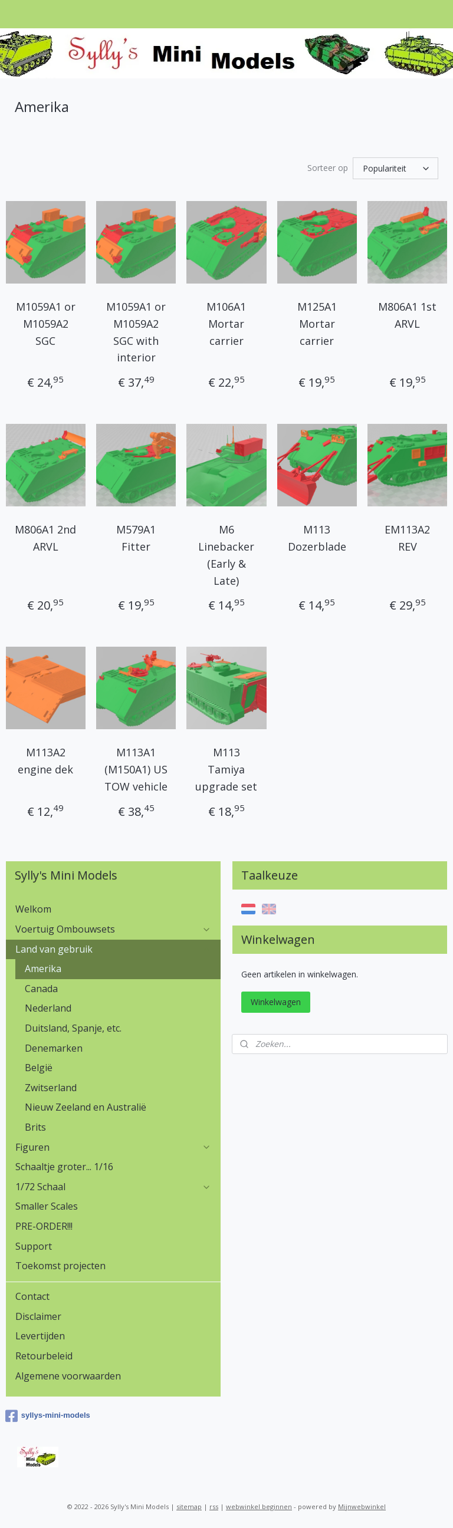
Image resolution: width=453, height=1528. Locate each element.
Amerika (43, 968)
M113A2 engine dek (45, 761)
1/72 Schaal (113, 1186)
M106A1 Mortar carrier (226, 323)
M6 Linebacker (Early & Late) (226, 554)
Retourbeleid (44, 1355)
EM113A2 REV (407, 538)
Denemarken (54, 1048)
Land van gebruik (113, 949)
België (38, 1067)
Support (33, 1246)
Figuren (113, 1147)
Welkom (33, 909)
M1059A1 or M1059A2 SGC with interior (136, 331)
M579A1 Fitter (136, 538)
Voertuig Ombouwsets (113, 929)
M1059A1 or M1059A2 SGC (46, 323)
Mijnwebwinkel (362, 1506)
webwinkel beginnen (259, 1506)
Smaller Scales (46, 1206)
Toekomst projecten (60, 1265)
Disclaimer (38, 1316)
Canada (41, 988)
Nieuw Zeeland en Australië (85, 1107)
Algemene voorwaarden (68, 1375)
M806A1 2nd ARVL (45, 538)
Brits (35, 1127)
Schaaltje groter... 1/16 (64, 1166)
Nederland (48, 1008)
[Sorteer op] (395, 168)
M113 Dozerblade (317, 538)
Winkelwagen (276, 1001)
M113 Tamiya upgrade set (226, 770)
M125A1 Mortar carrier (317, 323)
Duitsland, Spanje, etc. (73, 1028)
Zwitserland (51, 1087)
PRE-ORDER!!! (44, 1226)
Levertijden (40, 1335)
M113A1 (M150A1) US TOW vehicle (136, 770)
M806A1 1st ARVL (407, 315)
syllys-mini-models (47, 1416)
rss (213, 1506)
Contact (32, 1296)
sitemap (189, 1506)
